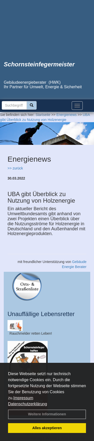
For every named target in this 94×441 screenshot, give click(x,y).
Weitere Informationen (47, 414)
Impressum (23, 398)
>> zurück (15, 168)
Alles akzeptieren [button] (47, 428)
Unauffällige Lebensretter (41, 314)
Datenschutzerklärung (27, 404)
